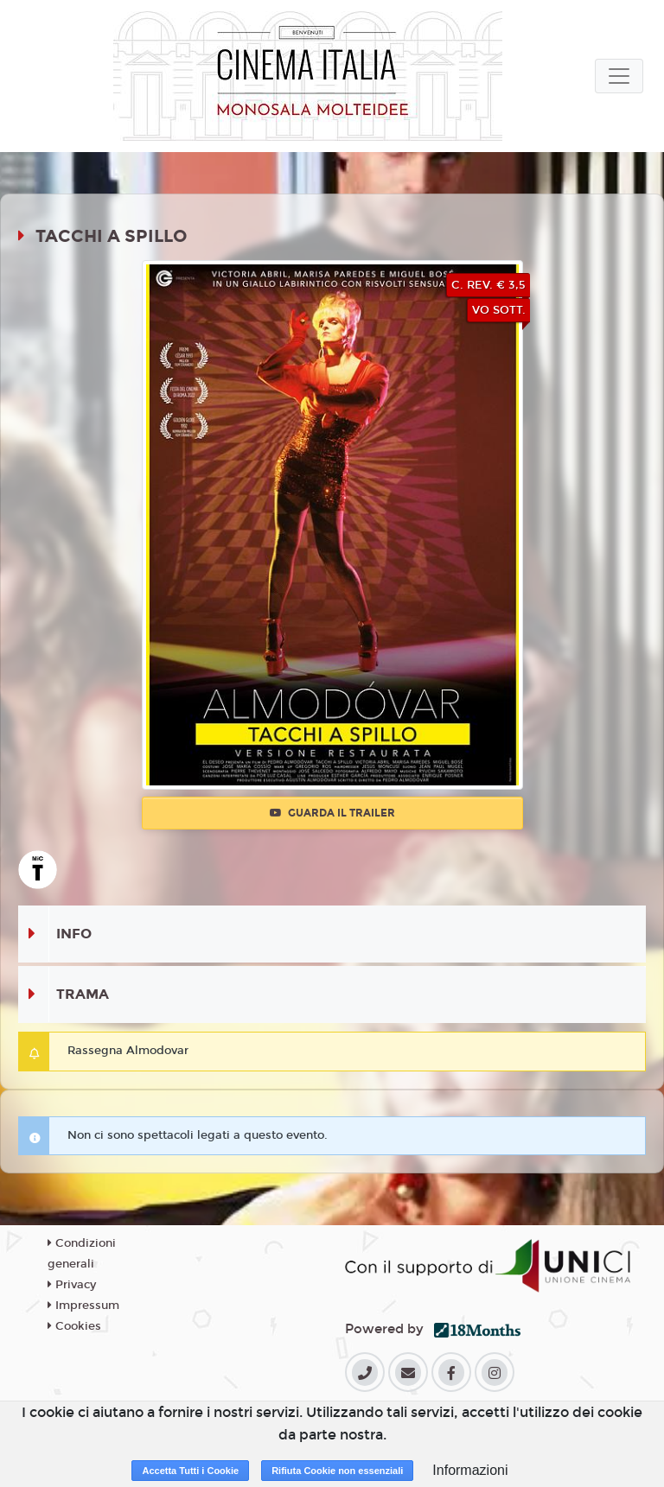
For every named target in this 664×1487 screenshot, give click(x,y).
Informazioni (470, 1470)
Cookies (74, 1326)
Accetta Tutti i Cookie (190, 1470)
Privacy (72, 1285)
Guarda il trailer (332, 813)
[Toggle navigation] (619, 76)
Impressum (83, 1305)
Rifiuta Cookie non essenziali (337, 1470)
